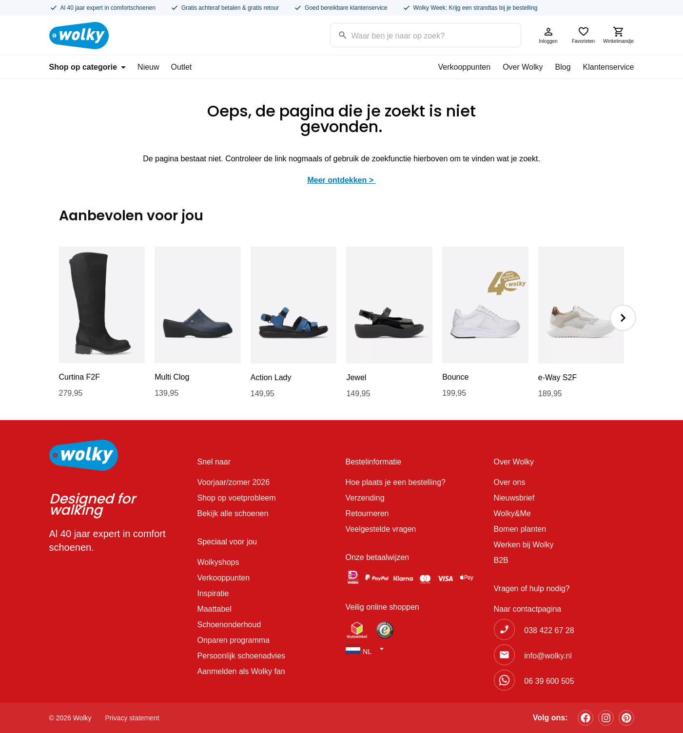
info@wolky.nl (548, 656)
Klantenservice (608, 67)
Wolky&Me (512, 513)
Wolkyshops (218, 562)
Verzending (365, 498)
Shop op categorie (87, 67)
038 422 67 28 (549, 630)
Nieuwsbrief (514, 498)
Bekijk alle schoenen (233, 513)
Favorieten (583, 35)
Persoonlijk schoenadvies (241, 656)
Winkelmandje (618, 35)
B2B (501, 560)
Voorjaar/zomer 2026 (233, 482)
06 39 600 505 (549, 681)
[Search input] (413, 34)
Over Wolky (523, 67)
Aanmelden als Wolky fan (241, 671)
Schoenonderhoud (229, 624)
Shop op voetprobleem (236, 498)
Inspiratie (213, 593)
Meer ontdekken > (341, 180)
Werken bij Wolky (524, 544)
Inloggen (548, 35)
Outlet (181, 67)
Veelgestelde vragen (381, 529)
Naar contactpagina (528, 609)
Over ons (510, 482)
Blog (563, 67)
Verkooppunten (464, 67)
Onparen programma (233, 640)
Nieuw (148, 67)
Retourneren (367, 513)
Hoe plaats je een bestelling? (396, 482)
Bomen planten (520, 529)
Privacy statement (132, 718)
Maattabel (214, 609)
